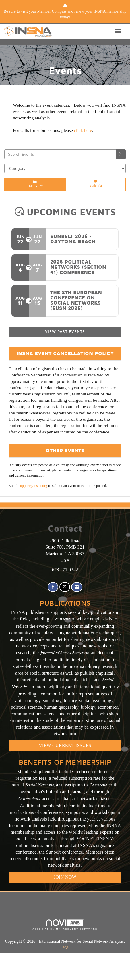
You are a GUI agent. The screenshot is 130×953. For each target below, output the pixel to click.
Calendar (95, 184)
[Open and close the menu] (88, 31)
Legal (65, 947)
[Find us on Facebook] (53, 587)
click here (83, 130)
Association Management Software (64, 924)
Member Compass (51, 11)
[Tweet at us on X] (64, 587)
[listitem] (65, 14)
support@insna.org (33, 486)
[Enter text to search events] (60, 154)
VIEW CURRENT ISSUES (65, 745)
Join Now (65, 877)
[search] (121, 154)
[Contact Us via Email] (76, 587)
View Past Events (65, 331)
